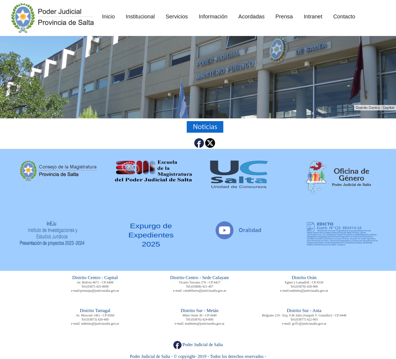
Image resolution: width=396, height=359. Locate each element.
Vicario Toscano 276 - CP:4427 (199, 282)
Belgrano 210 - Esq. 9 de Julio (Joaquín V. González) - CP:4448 (304, 315)
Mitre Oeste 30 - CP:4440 (200, 315)
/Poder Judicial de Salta (198, 344)
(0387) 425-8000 (97, 286)
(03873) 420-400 (97, 319)
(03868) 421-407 (202, 286)
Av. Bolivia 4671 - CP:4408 (95, 282)
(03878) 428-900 (307, 286)
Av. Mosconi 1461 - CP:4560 (95, 315)
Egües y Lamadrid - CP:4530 (304, 282)
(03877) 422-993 (307, 319)
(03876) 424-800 (202, 319)
